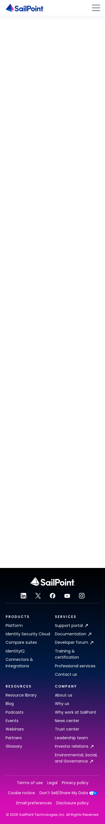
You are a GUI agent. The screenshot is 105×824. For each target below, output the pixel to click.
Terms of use (30, 783)
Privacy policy (75, 783)
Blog (10, 703)
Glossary (14, 746)
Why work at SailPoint (75, 712)
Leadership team (71, 738)
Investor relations (74, 746)
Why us (62, 703)
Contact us (66, 674)
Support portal (71, 625)
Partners (14, 738)
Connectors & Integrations (19, 662)
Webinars (15, 729)
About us (63, 695)
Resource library (21, 695)
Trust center (67, 729)
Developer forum (74, 642)
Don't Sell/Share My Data (68, 793)
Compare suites (21, 642)
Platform (14, 625)
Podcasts (15, 712)
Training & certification (67, 654)
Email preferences (34, 803)
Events (12, 720)
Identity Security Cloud (28, 634)
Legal (52, 783)
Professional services (75, 666)
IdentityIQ (15, 651)
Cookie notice (21, 793)
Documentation (73, 634)
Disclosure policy (72, 803)
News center (67, 720)
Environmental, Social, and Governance (76, 758)
